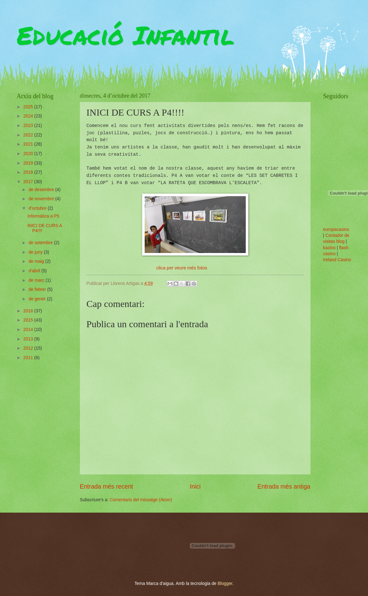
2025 (28, 107)
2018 (28, 172)
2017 (28, 181)
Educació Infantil (125, 35)
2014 (28, 329)
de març (36, 280)
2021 (28, 144)
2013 (28, 339)
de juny (36, 252)
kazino (329, 247)
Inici (195, 486)
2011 (28, 357)
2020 (28, 153)
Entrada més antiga (283, 486)
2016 (28, 311)
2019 (28, 163)
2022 (28, 135)
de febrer (37, 289)
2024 (28, 116)
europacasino (336, 229)
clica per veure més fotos (181, 267)
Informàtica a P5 (43, 216)
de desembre (41, 189)
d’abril (34, 270)
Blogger (225, 583)
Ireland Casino (337, 259)
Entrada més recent (106, 486)
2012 (28, 348)
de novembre (41, 198)
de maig (36, 261)
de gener (37, 299)
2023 (28, 125)
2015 (28, 320)
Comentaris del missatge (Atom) (141, 499)
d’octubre (38, 208)
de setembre (41, 242)
